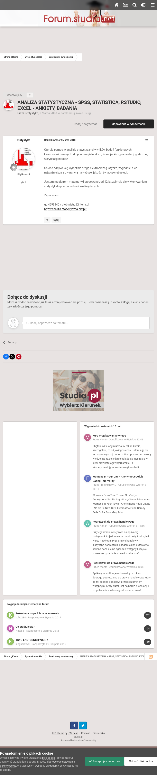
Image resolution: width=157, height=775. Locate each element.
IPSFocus (73, 733)
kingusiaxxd (22, 644)
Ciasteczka (99, 733)
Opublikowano (59, 140)
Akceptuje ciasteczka (103, 761)
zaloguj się (128, 302)
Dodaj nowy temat (85, 124)
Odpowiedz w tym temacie (129, 124)
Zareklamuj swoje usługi (76, 113)
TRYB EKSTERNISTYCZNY (32, 639)
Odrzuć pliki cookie (140, 761)
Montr (103, 439)
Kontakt (85, 733)
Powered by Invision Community (78, 740)
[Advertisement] (119, 57)
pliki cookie (48, 757)
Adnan (103, 525)
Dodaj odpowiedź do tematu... (47, 323)
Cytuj (56, 220)
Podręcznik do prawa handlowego (114, 521)
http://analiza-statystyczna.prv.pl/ (65, 209)
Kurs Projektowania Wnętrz (109, 435)
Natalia (20, 630)
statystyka (31, 113)
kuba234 (21, 617)
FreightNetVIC (108, 484)
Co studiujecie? (25, 626)
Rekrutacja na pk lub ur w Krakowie (37, 613)
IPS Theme (58, 733)
